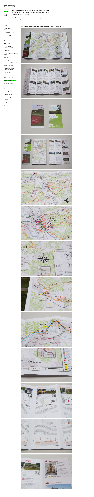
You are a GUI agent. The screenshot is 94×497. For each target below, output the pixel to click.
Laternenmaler (7, 72)
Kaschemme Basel (8, 65)
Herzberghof (7, 60)
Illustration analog (8, 94)
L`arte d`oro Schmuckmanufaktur (9, 29)
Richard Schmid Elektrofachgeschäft (8, 47)
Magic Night (7, 50)
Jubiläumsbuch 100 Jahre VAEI (11, 62)
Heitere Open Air (8, 35)
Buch (5, 102)
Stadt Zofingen (7, 88)
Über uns (6, 12)
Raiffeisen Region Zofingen (10, 77)
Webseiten (6, 99)
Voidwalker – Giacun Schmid (10, 75)
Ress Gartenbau (8, 38)
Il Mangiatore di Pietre (9, 32)
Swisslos (6, 40)
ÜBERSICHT (6, 25)
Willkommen (7, 10)
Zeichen (6, 105)
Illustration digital (8, 97)
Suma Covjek (7, 43)
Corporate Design (8, 91)
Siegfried (6, 57)
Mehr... (6, 15)
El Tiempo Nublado (8, 83)
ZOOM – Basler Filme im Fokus (11, 86)
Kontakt (6, 14)
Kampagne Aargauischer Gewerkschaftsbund (9, 69)
